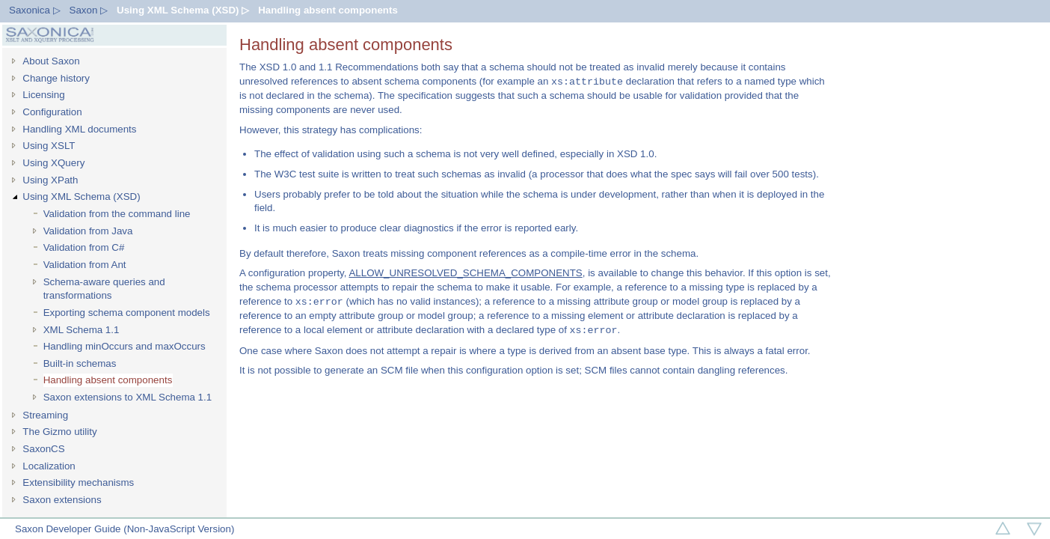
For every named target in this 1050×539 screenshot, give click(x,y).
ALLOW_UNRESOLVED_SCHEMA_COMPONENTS (465, 272)
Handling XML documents (79, 129)
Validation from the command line (117, 213)
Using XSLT (48, 145)
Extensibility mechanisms (78, 482)
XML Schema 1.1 (81, 329)
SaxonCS (43, 448)
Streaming (45, 415)
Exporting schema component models (126, 312)
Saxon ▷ (89, 10)
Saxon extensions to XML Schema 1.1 (127, 397)
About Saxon (50, 61)
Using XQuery (53, 162)
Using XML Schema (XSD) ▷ (183, 10)
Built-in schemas (80, 363)
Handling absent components (328, 10)
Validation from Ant (84, 264)
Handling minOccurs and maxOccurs (124, 346)
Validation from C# (84, 247)
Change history (56, 78)
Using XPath (50, 180)
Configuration (52, 112)
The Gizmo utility (59, 431)
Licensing (43, 94)
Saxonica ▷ (35, 10)
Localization (48, 466)
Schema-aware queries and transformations (104, 289)
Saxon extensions (61, 499)
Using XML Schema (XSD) (81, 196)
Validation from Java (88, 231)
